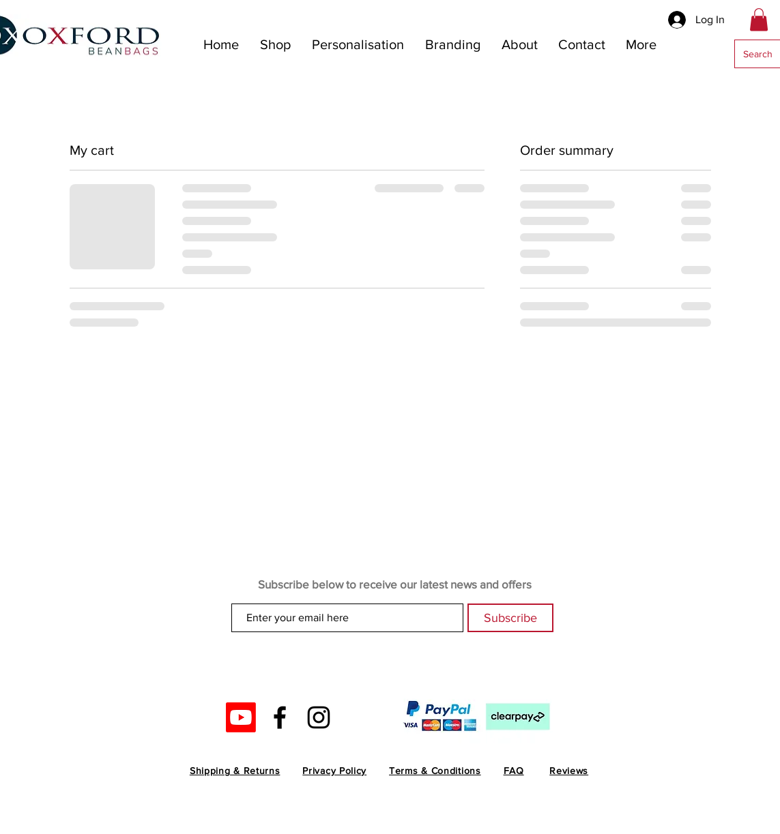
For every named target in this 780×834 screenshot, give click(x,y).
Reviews (568, 770)
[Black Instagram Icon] (319, 717)
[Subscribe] (510, 618)
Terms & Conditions (435, 770)
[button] (758, 19)
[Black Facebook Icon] (280, 717)
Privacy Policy (334, 770)
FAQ (514, 770)
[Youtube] (241, 717)
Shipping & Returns (235, 770)
